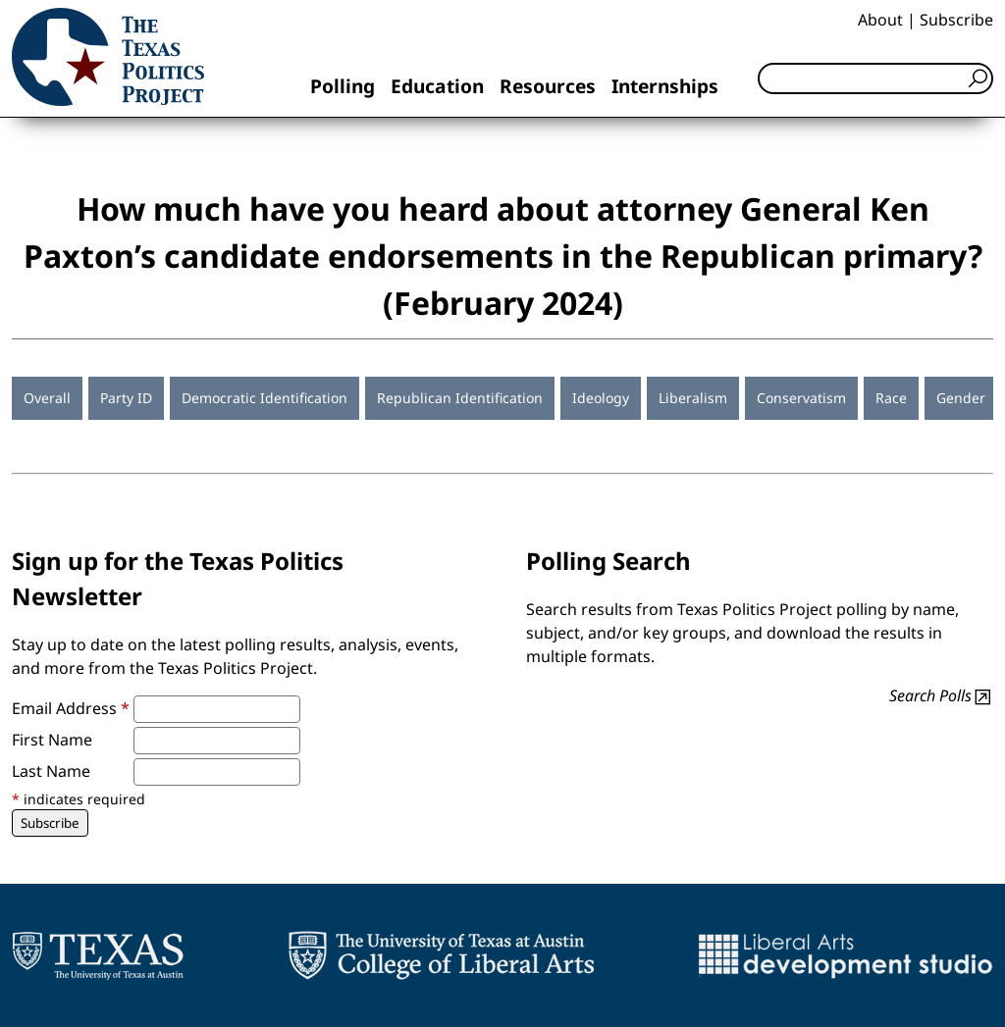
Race (891, 397)
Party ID (126, 397)
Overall (47, 397)
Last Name (51, 771)
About (880, 19)
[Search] (875, 78)
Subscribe (956, 19)
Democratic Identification (264, 397)
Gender (960, 397)
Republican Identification (460, 397)
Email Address (71, 708)
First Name (52, 739)
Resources (548, 86)
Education (437, 86)
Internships (664, 86)
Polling (342, 86)
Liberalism (693, 397)
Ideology (600, 397)
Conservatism (801, 397)
